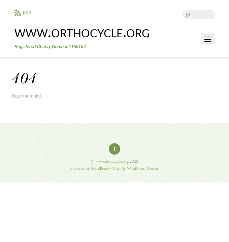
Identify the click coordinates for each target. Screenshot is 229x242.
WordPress (99, 168)
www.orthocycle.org (112, 161)
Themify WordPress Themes (135, 168)
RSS (27, 12)
